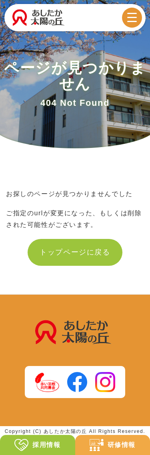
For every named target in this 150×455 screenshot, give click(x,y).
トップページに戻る (75, 252)
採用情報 (37, 445)
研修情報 (113, 445)
